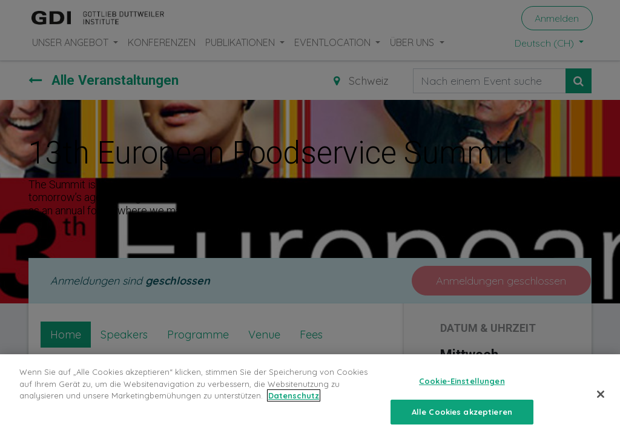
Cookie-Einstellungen (462, 393)
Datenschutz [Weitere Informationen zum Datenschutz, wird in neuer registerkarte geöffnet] (293, 407)
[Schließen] (600, 406)
